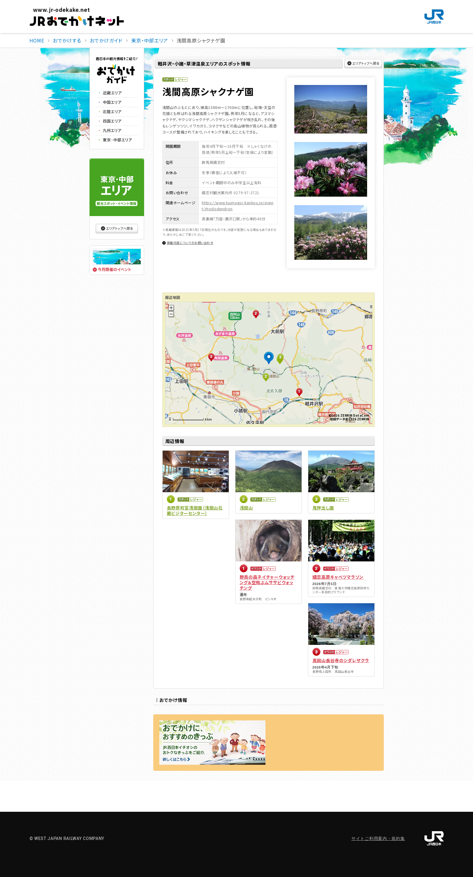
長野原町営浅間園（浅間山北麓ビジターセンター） (195, 510)
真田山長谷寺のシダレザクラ (341, 660)
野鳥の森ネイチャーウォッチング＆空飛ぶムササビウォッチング (267, 582)
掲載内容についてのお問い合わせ (190, 242)
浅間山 (246, 508)
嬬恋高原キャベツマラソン (338, 577)
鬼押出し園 (323, 508)
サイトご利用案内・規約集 (378, 838)
